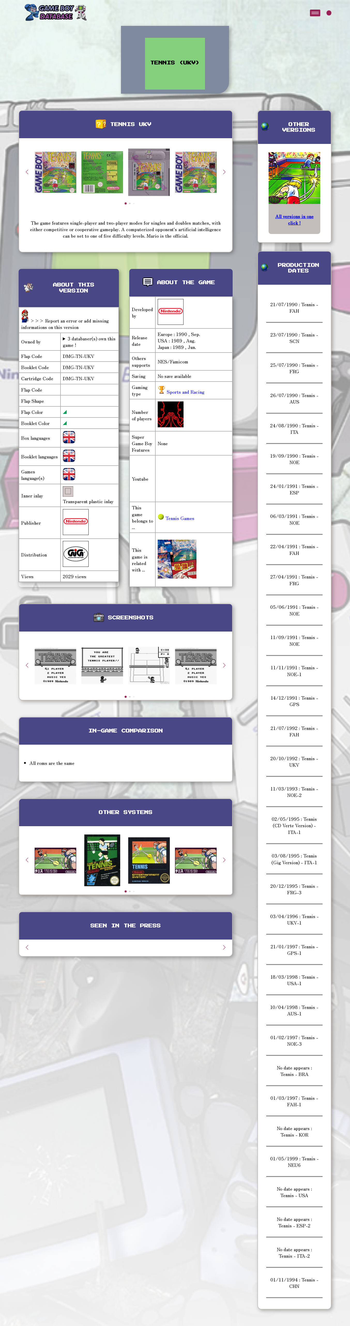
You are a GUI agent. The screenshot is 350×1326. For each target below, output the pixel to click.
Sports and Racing (184, 391)
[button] (224, 172)
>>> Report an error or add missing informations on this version (65, 323)
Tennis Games (176, 518)
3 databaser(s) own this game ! (89, 341)
